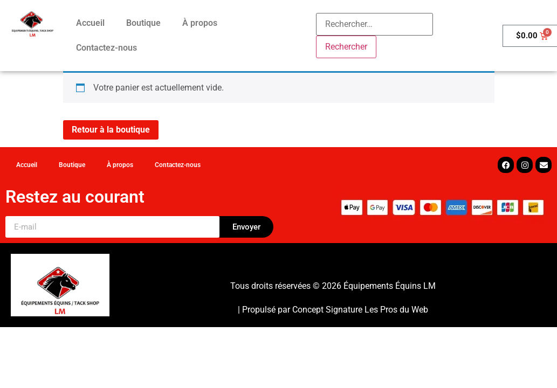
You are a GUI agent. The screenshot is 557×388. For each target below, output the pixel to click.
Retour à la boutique (111, 129)
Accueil (90, 23)
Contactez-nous (106, 48)
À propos (199, 23)
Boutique (143, 23)
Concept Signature (328, 309)
